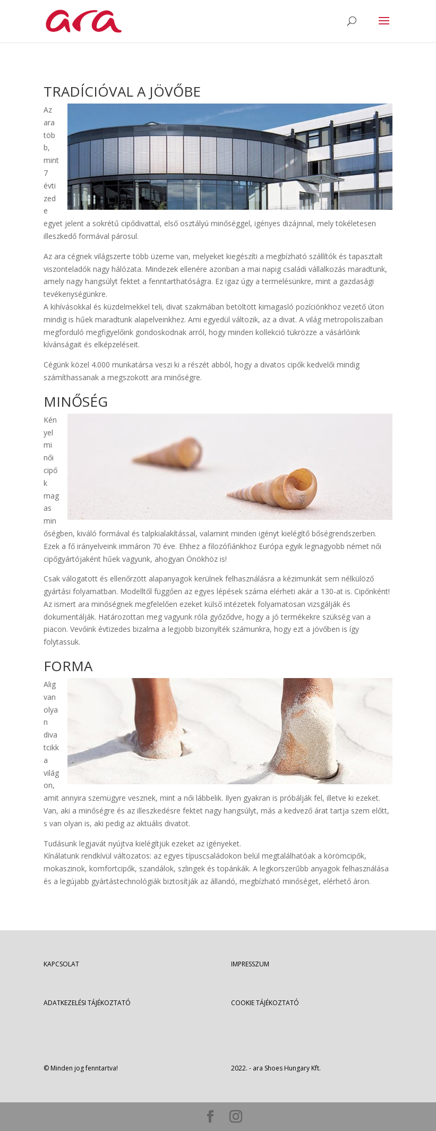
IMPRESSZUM (250, 964)
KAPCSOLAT (61, 964)
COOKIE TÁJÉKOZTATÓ (265, 1002)
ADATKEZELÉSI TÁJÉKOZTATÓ (87, 1002)
